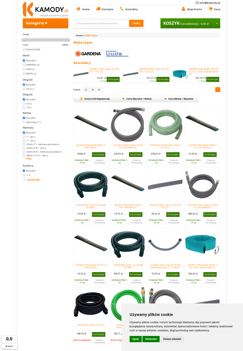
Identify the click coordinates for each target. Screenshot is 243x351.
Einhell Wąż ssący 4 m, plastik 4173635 (91, 206)
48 (92, 89)
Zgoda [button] (135, 339)
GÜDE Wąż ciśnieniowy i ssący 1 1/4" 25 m (166, 146)
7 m (29, 107)
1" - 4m (30, 136)
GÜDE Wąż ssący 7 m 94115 (91, 324)
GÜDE (30, 69)
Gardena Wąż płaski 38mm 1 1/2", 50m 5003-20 (202, 146)
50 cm (30, 88)
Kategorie (37, 22)
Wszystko (31, 60)
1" (28, 174)
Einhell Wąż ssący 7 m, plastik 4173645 (128, 266)
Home (83, 9)
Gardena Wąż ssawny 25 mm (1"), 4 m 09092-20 (128, 146)
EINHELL (31, 73)
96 (99, 89)
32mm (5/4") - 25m (36, 148)
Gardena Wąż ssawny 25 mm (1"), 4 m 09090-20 (203, 206)
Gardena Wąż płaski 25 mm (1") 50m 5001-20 (91, 266)
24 (86, 89)
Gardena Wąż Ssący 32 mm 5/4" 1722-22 (154, 70)
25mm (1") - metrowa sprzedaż (42, 144)
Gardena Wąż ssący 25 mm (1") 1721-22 (104, 70)
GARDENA (32, 64)
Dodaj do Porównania (99, 161)
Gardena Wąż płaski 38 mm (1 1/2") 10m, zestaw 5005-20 (204, 72)
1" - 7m (30, 140)
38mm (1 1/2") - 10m (37, 155)
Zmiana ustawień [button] (172, 339)
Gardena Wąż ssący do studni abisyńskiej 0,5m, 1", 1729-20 (165, 266)
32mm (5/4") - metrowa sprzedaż (43, 151)
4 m (29, 103)
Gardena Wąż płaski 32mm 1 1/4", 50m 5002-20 (128, 206)
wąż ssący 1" (33, 122)
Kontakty (128, 9)
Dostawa (104, 9)
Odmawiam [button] (151, 339)
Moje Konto (191, 9)
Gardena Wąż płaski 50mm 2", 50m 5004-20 (91, 146)
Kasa (214, 9)
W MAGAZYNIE (33, 49)
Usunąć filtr (33, 179)
